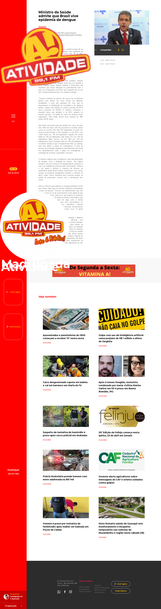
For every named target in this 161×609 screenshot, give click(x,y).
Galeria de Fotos (85, 591)
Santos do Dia (100, 590)
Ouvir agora (15, 292)
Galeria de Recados (102, 588)
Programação (84, 589)
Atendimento (99, 592)
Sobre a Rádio (84, 587)
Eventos (97, 585)
